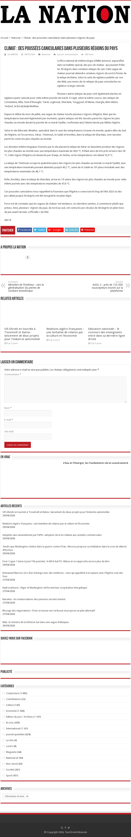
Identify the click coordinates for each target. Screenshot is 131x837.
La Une (9, 740)
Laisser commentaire (67, 54)
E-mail (8, 419)
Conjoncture (12, 693)
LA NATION (13, 54)
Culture (10, 705)
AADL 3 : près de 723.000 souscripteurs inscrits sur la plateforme (103, 286)
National (15, 37)
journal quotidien (15, 734)
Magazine (11, 752)
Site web (9, 431)
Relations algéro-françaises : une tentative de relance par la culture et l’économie (65, 332)
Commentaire (12, 374)
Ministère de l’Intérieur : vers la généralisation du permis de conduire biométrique (27, 286)
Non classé (12, 763)
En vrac (10, 722)
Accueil (4, 37)
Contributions (13, 699)
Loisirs (9, 746)
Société (10, 769)
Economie (11, 710)
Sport (9, 775)
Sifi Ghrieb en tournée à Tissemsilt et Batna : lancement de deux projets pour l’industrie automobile (22, 334)
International (13, 728)
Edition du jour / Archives (19, 716)
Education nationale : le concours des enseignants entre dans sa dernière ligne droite (106, 334)
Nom (8, 408)
